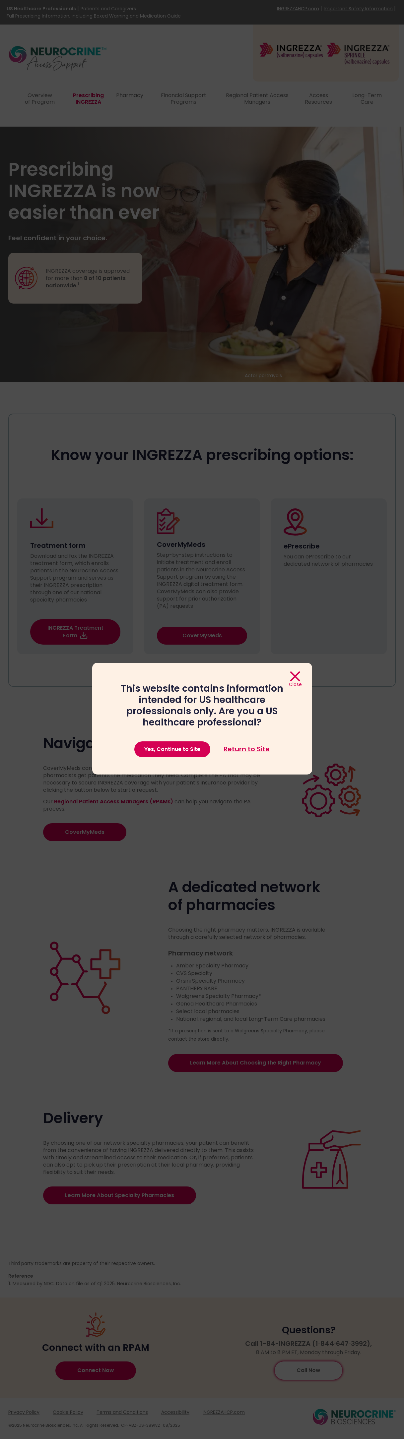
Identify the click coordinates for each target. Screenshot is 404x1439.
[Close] (295, 679)
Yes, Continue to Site (172, 749)
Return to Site (247, 749)
